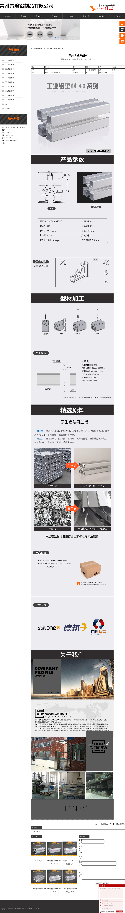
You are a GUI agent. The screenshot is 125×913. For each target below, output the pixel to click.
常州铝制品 (104, 824)
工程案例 (70, 16)
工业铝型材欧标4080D (38, 878)
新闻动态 (39, 16)
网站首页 (8, 16)
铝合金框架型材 (120, 824)
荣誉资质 (86, 16)
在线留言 (117, 16)
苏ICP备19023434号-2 (32, 909)
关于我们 (23, 16)
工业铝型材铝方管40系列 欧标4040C (69, 880)
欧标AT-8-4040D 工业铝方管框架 (69, 852)
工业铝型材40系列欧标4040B (54, 880)
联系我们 (101, 16)
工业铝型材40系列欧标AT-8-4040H (54, 852)
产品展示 (55, 16)
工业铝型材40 (58, 48)
